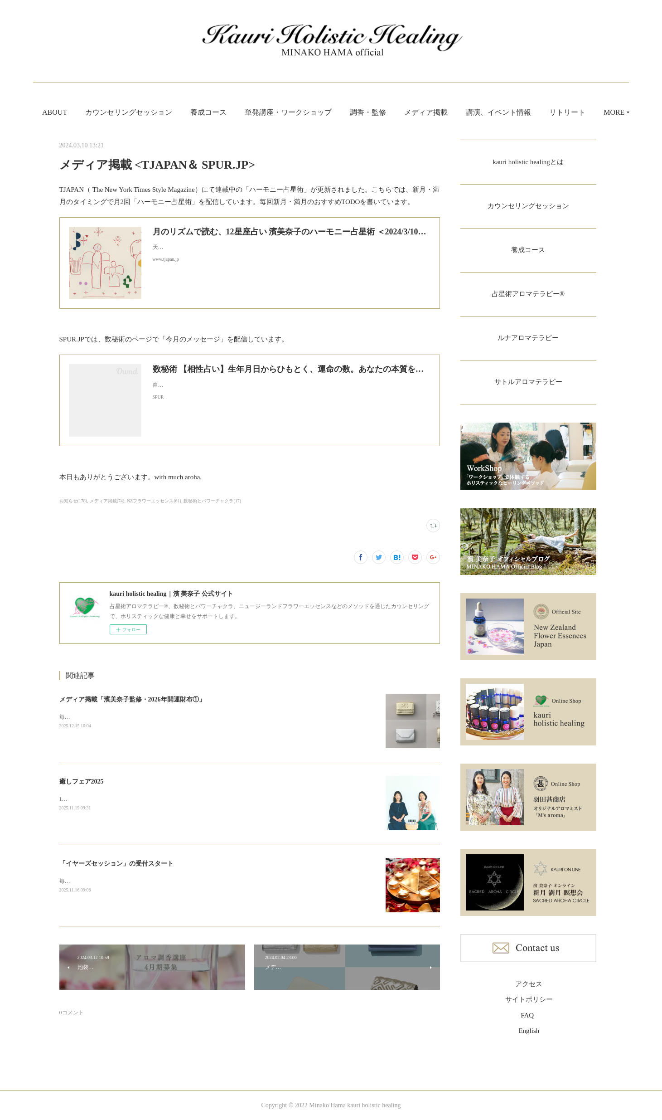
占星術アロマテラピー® (528, 296)
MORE (581, 112)
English (528, 1035)
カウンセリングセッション (150, 112)
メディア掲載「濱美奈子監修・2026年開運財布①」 (132, 699)
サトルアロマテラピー (528, 386)
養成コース (231, 112)
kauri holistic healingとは (528, 162)
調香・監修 (390, 112)
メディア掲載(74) (107, 500)
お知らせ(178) (73, 500)
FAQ (527, 1020)
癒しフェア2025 (81, 781)
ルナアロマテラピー (528, 341)
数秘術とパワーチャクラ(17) (212, 500)
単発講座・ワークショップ (310, 112)
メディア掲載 (448, 112)
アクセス (528, 989)
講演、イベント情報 (520, 112)
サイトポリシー (529, 1004)
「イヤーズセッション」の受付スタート (116, 863)
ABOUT (76, 112)
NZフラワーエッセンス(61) (154, 500)
